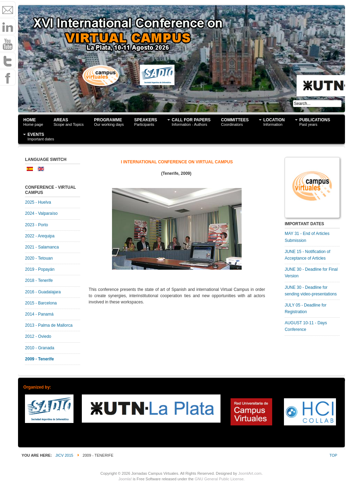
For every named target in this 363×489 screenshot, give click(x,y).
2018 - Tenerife (39, 280)
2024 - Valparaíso (41, 213)
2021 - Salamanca (42, 247)
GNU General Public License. (220, 479)
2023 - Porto (36, 224)
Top (333, 455)
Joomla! (125, 479)
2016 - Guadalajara (43, 292)
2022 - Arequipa (39, 236)
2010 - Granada (39, 347)
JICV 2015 (64, 455)
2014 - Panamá (39, 314)
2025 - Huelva (38, 202)
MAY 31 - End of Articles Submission (307, 237)
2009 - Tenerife (39, 359)
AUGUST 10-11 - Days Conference (306, 326)
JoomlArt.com (249, 473)
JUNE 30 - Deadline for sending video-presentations (311, 290)
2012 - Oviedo (38, 336)
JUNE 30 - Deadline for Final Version (311, 272)
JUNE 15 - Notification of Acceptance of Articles (307, 255)
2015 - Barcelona (41, 303)
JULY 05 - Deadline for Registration (305, 308)
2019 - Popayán (39, 269)
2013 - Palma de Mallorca (48, 325)
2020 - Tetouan (39, 258)
